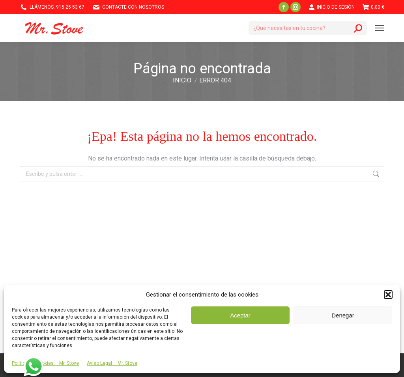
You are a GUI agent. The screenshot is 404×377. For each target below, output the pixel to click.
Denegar (342, 315)
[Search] (308, 28)
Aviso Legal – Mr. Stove (112, 363)
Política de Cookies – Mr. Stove (45, 363)
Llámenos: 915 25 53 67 (52, 7)
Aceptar (240, 315)
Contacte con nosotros (128, 7)
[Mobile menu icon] (379, 28)
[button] (388, 295)
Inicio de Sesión (332, 7)
